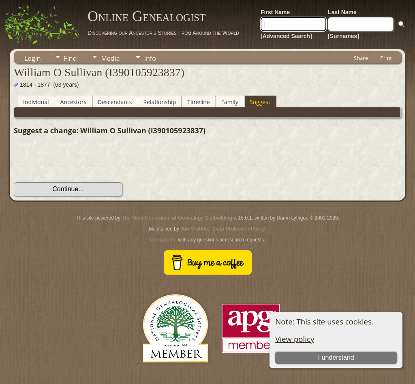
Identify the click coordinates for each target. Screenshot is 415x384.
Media (110, 58)
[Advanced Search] (286, 36)
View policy (294, 339)
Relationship (159, 102)
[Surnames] (343, 36)
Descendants (115, 102)
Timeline (198, 102)
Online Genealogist (147, 16)
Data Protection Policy (239, 229)
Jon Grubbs (194, 229)
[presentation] (75, 159)
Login (32, 58)
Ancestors (73, 102)
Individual (36, 102)
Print (386, 58)
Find (70, 58)
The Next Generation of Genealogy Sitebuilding (177, 218)
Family (229, 102)
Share (361, 58)
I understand (336, 357)
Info (150, 58)
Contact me (163, 240)
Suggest (260, 102)
